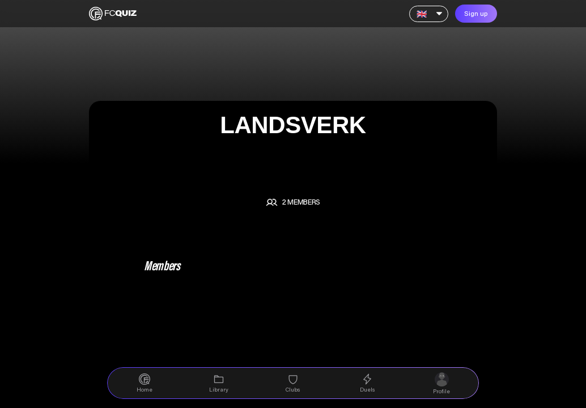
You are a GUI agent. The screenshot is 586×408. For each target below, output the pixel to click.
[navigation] (144, 383)
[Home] (113, 13)
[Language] (428, 14)
